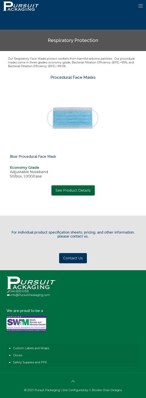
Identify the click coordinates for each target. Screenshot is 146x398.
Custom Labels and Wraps (31, 348)
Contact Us (73, 258)
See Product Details (73, 190)
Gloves (17, 355)
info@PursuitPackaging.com (30, 295)
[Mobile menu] (140, 6)
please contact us (73, 236)
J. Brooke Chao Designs (105, 390)
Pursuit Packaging (47, 390)
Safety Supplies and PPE (30, 362)
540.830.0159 (19, 291)
